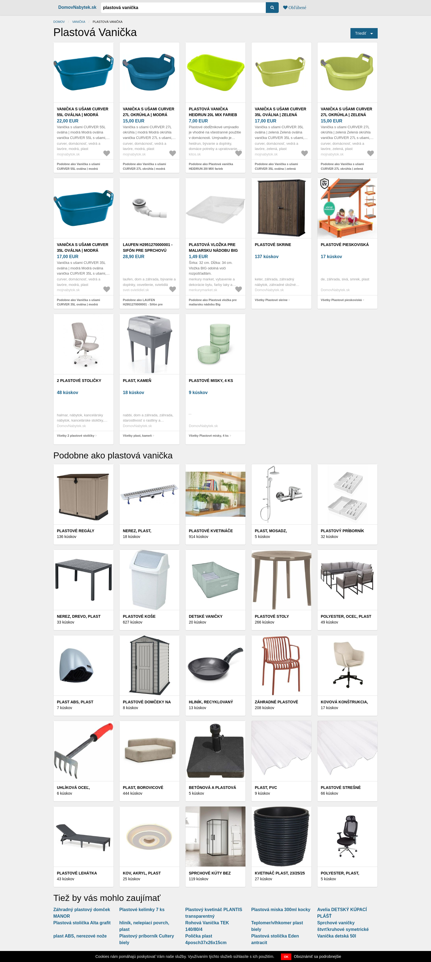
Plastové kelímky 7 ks (142, 909)
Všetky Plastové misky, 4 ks (209, 435)
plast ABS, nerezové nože (80, 936)
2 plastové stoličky (79, 380)
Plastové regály (75, 531)
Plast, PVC (266, 787)
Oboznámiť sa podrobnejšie (317, 956)
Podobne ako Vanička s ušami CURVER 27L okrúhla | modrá (144, 166)
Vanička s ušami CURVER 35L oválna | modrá (82, 247)
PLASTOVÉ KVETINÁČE (211, 531)
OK (286, 956)
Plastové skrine (273, 244)
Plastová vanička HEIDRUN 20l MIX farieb (213, 112)
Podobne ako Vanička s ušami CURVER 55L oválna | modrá (78, 166)
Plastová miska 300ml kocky (280, 909)
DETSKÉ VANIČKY (206, 616)
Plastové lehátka (77, 873)
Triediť (360, 33)
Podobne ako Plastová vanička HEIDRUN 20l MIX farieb (211, 166)
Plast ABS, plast (75, 702)
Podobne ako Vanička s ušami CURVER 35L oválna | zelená (276, 166)
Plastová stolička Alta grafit (81, 922)
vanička (78, 21)
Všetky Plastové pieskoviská (341, 300)
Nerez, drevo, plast (79, 616)
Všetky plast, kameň (137, 435)
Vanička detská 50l (336, 936)
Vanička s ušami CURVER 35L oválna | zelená (280, 112)
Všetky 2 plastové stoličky (75, 435)
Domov (59, 21)
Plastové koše (139, 616)
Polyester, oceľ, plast (346, 616)
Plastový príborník (342, 531)
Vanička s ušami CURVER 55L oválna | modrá (82, 112)
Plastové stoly (272, 616)
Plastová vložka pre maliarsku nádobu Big (213, 247)
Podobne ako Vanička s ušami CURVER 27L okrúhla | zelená (342, 166)
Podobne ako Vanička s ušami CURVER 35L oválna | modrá (78, 302)
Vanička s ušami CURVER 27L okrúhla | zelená (346, 112)
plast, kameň (137, 380)
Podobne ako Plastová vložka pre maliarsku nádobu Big (213, 302)
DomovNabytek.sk (77, 7)
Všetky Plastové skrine (271, 300)
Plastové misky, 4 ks (211, 380)
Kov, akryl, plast (142, 873)
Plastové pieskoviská (345, 244)
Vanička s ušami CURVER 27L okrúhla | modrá (148, 112)
